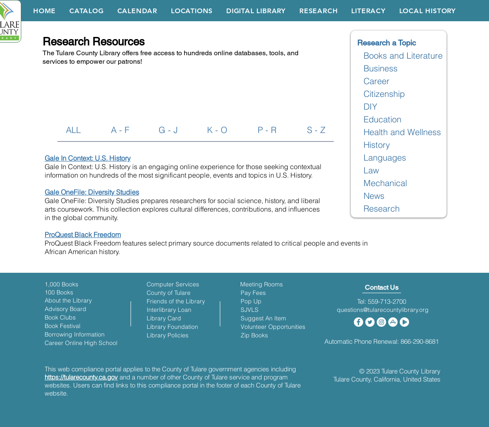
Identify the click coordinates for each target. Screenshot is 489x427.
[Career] (376, 81)
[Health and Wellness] (402, 132)
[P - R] (267, 130)
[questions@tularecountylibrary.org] (383, 310)
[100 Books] (62, 292)
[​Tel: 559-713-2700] (381, 301)
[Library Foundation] (172, 327)
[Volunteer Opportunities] (273, 327)
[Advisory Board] (65, 309)
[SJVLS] (250, 310)
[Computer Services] (173, 284)
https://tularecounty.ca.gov (81, 377)
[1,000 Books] (62, 284)
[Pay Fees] (253, 293)
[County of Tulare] (168, 293)
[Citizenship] (385, 94)
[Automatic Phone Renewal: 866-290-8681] (381, 341)
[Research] (382, 209)
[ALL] (73, 130)
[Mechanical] (386, 183)
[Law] (371, 170)
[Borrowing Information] (75, 334)
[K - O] (217, 130)
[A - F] (120, 130)
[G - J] (168, 130)
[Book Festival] (63, 326)
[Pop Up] (251, 301)
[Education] (383, 119)
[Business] (381, 68)
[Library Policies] (167, 335)
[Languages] (385, 158)
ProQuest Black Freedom (83, 234)
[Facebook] (358, 322)
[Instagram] (381, 322)
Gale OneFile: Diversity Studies (92, 192)
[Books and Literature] (403, 56)
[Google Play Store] (404, 322)
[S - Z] (316, 130)
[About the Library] (68, 300)
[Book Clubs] (60, 317)
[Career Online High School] (81, 343)
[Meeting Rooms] (261, 284)
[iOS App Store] (393, 322)
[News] (374, 196)
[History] (377, 145)
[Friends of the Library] (176, 301)
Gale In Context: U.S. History (88, 158)
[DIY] (371, 107)
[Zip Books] (254, 335)
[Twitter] (370, 322)
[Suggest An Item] (263, 318)
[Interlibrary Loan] (169, 310)
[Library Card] (164, 318)
